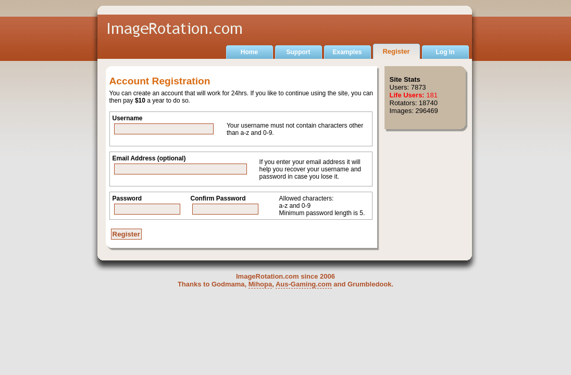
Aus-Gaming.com (304, 284)
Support (299, 52)
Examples (347, 52)
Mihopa (260, 284)
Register (395, 51)
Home (249, 52)
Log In (445, 52)
